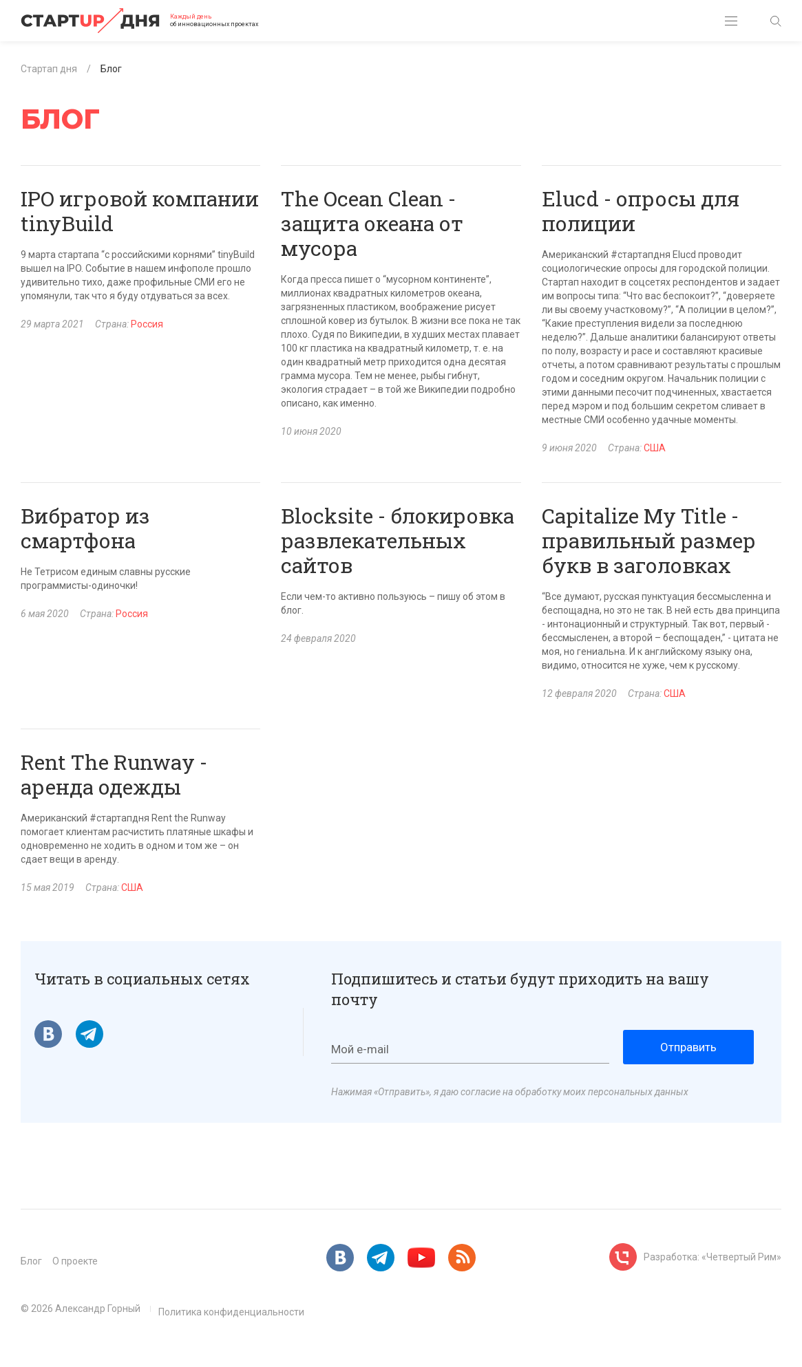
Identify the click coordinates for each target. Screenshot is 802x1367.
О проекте (75, 1261)
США (655, 447)
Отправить (688, 1047)
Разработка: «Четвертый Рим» (712, 1256)
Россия (147, 324)
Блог (31, 1261)
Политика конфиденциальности (231, 1311)
